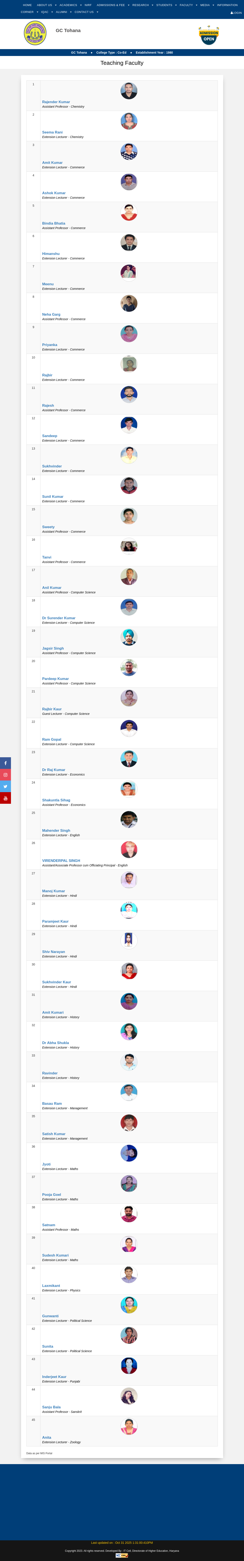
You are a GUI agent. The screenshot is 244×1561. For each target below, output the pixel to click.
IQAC (45, 12)
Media (205, 5)
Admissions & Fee (111, 5)
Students (164, 5)
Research (141, 5)
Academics (69, 5)
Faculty (187, 5)
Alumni (62, 12)
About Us (45, 5)
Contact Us (84, 12)
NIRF (88, 5)
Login (236, 12)
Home (27, 5)
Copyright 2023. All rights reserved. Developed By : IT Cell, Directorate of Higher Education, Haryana (122, 1550)
